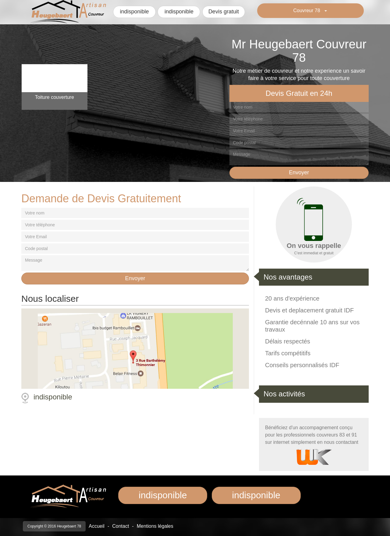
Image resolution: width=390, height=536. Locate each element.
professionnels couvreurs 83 (315, 434)
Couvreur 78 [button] (307, 10)
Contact (120, 526)
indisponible (134, 12)
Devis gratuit (223, 12)
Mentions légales (155, 526)
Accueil (97, 526)
